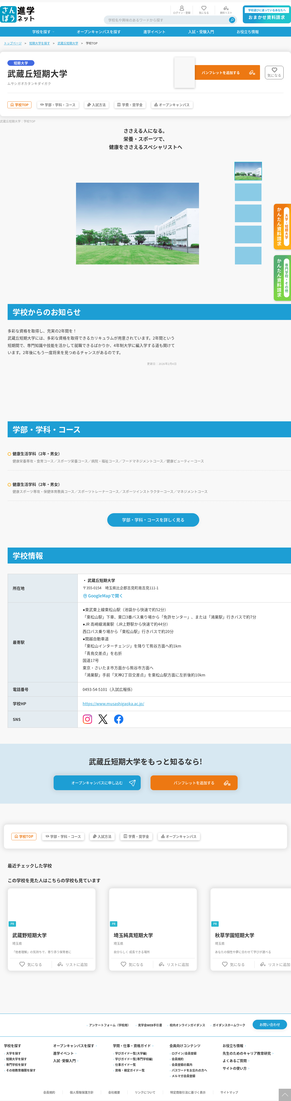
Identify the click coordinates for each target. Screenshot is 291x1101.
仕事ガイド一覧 (125, 1065)
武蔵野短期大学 (30, 935)
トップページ (13, 41)
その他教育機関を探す (21, 1071)
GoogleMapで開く (105, 594)
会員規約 (178, 1060)
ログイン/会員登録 (184, 1054)
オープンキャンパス (195, 103)
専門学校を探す (16, 1065)
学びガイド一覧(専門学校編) (134, 1060)
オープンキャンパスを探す (73, 1046)
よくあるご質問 (235, 1061)
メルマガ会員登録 (183, 1077)
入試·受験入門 (64, 1061)
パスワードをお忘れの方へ (189, 1071)
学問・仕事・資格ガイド (132, 1046)
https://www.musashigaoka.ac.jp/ (113, 704)
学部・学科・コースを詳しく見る (153, 518)
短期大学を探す (39, 41)
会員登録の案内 (182, 1065)
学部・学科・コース (67, 103)
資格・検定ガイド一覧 (130, 1071)
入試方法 (110, 103)
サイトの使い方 (235, 1069)
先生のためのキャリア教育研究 (247, 1054)
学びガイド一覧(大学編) (131, 1054)
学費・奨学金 (148, 103)
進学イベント (63, 1054)
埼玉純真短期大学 (133, 935)
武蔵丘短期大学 (68, 41)
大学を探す (13, 1054)
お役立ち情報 (233, 1046)
